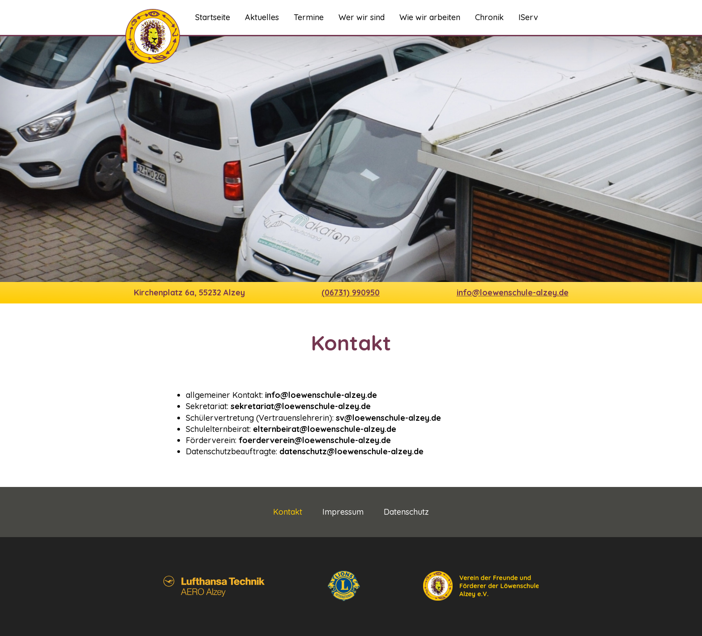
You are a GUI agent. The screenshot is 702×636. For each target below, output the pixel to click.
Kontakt (287, 512)
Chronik (489, 17)
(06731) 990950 (350, 292)
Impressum (343, 512)
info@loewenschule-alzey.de (513, 292)
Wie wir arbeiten (429, 17)
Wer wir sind (361, 17)
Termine (309, 17)
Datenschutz (406, 512)
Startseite (212, 17)
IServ (528, 17)
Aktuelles (262, 17)
